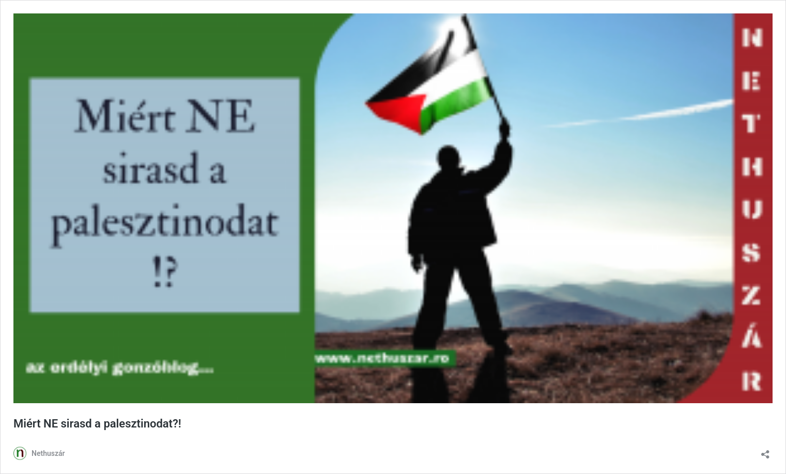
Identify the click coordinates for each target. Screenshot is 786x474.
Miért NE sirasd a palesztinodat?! (97, 423)
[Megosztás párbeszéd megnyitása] (765, 451)
